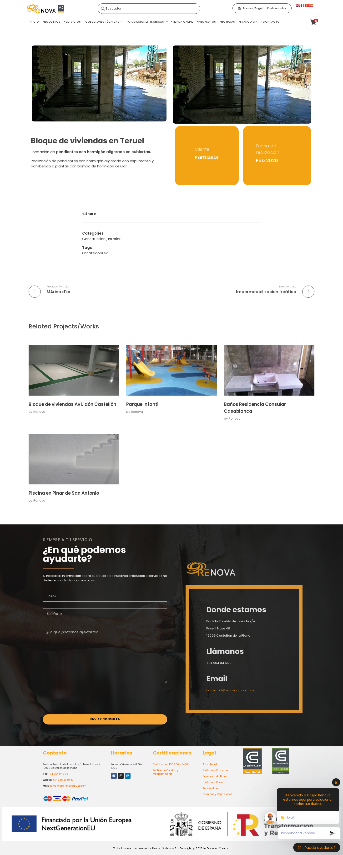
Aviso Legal (210, 764)
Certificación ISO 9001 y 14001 (171, 764)
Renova (39, 411)
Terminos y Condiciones (217, 794)
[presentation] (79, 704)
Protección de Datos (215, 776)
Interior (114, 238)
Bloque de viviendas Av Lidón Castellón (72, 404)
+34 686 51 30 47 (63, 780)
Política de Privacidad (216, 770)
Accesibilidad (211, 788)
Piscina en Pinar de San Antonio (64, 493)
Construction (94, 238)
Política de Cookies (214, 782)
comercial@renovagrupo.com (68, 786)
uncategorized (95, 253)
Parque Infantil (143, 404)
